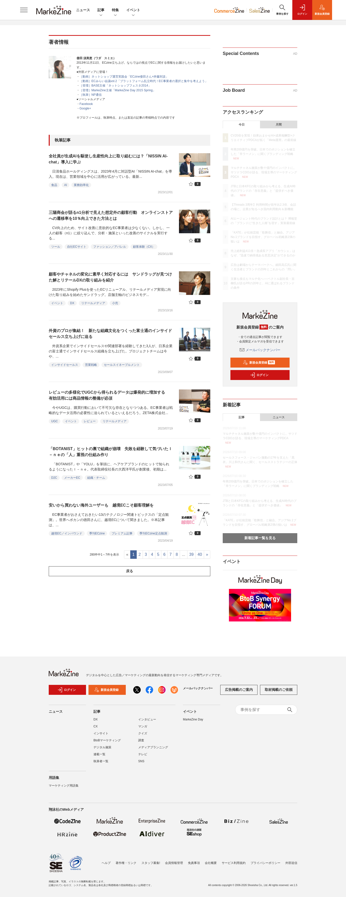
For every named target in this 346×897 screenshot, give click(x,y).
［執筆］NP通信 (91, 94)
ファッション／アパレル (109, 246)
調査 (141, 743)
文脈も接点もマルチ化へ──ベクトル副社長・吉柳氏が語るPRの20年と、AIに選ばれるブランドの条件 (263, 283)
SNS (141, 763)
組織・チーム (96, 477)
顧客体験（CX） (144, 246)
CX (95, 729)
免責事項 (194, 863)
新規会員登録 (259, 362)
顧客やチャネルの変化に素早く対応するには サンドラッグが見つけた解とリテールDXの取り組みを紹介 (110, 277)
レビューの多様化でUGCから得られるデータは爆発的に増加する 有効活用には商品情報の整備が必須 (109, 395)
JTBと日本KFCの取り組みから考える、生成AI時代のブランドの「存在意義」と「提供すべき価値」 (263, 191)
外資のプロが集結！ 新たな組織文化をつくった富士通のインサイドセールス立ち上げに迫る (110, 334)
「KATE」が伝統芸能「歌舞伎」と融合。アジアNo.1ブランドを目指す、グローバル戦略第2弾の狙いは (263, 237)
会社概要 (211, 863)
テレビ (142, 756)
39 (191, 554)
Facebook (86, 104)
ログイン (259, 375)
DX (72, 303)
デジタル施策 (102, 750)
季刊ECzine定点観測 (153, 533)
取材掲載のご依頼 (279, 692)
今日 (242, 124)
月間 (279, 124)
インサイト (100, 736)
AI (65, 185)
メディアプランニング (153, 750)
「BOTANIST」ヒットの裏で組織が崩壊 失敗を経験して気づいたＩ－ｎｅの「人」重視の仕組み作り (110, 452)
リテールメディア (93, 303)
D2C (54, 477)
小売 (115, 303)
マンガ (142, 729)
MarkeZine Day (193, 722)
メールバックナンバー (260, 350)
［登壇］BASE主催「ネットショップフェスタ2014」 (115, 85)
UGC (54, 421)
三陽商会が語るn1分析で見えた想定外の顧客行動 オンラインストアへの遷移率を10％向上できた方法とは (111, 215)
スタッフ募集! (150, 863)
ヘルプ (106, 863)
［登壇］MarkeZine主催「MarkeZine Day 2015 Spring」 (118, 90)
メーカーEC (72, 477)
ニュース (83, 10)
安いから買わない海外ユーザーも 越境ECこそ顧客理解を (101, 505)
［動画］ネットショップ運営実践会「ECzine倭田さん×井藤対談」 (124, 76)
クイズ (142, 736)
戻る (129, 571)
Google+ (85, 108)
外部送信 (291, 863)
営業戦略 (91, 365)
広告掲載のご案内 (239, 692)
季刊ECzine (97, 533)
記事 (100, 10)
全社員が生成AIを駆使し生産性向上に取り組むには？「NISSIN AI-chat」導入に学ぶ (108, 159)
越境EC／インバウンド (66, 533)
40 (200, 554)
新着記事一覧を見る (260, 538)
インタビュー (147, 722)
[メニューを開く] (24, 10)
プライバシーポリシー (265, 863)
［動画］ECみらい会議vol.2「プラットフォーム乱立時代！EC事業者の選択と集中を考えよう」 (144, 81)
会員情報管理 (174, 863)
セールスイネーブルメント (122, 365)
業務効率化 (81, 185)
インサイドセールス (64, 365)
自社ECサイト (76, 246)
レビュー (90, 421)
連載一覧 (99, 756)
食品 (54, 185)
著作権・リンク (126, 863)
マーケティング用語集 (64, 788)
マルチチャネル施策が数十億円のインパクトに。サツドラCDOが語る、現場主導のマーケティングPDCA (264, 172)
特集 (115, 10)
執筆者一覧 (100, 763)
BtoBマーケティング (107, 743)
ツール (55, 246)
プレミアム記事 (122, 533)
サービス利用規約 (234, 863)
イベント (133, 10)
